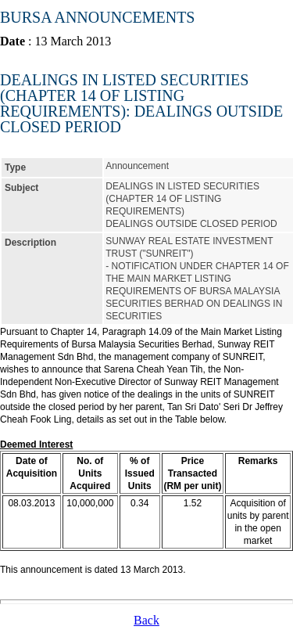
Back (146, 620)
